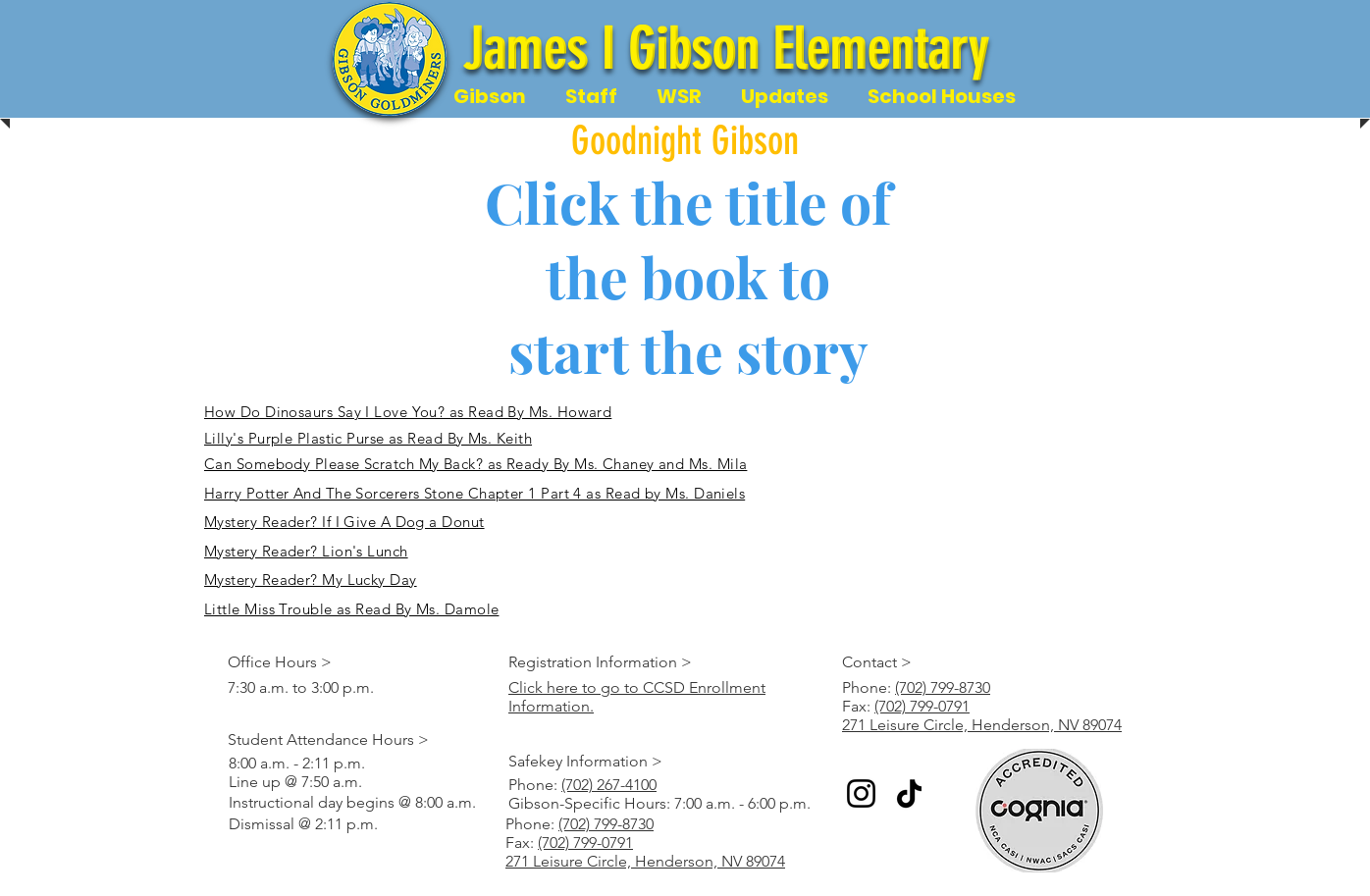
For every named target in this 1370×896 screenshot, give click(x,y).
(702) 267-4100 (609, 784)
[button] (490, 97)
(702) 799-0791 (922, 706)
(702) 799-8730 (942, 687)
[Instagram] (861, 793)
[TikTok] (909, 793)
